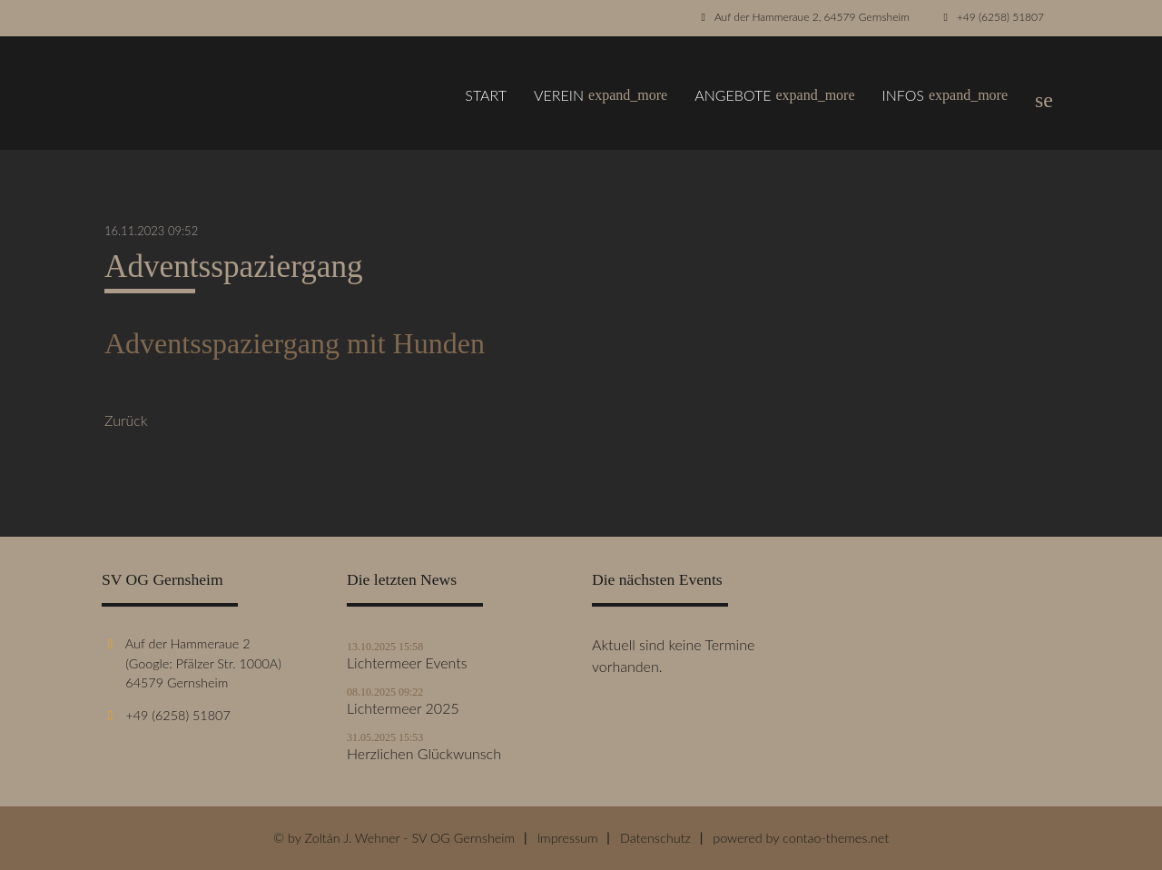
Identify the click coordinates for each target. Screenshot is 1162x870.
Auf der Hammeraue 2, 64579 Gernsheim (812, 17)
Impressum (567, 837)
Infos (945, 95)
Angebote (774, 95)
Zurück (126, 420)
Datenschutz (655, 837)
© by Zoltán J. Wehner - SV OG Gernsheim (394, 837)
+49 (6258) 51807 (1000, 17)
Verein (600, 95)
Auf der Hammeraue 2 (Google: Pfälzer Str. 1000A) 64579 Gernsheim (191, 663)
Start (486, 95)
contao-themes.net (836, 837)
